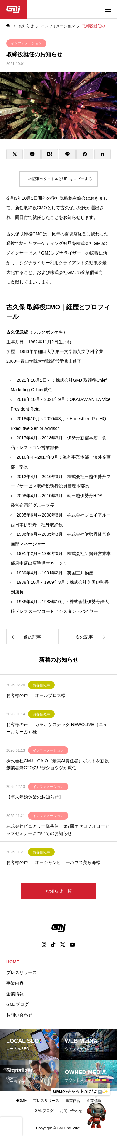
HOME (12, 961)
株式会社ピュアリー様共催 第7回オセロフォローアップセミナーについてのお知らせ (57, 830)
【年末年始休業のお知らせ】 (34, 797)
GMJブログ (17, 1004)
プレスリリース (21, 972)
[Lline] (67, 154)
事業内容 (15, 983)
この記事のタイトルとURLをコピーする (58, 179)
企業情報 (15, 993)
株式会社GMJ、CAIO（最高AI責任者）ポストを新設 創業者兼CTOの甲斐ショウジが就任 (58, 764)
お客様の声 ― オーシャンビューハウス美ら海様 (53, 862)
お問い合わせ (19, 1014)
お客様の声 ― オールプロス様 (36, 695)
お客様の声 (41, 685)
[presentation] (11, 1126)
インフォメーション (26, 43)
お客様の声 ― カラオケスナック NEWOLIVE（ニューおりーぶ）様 (56, 728)
